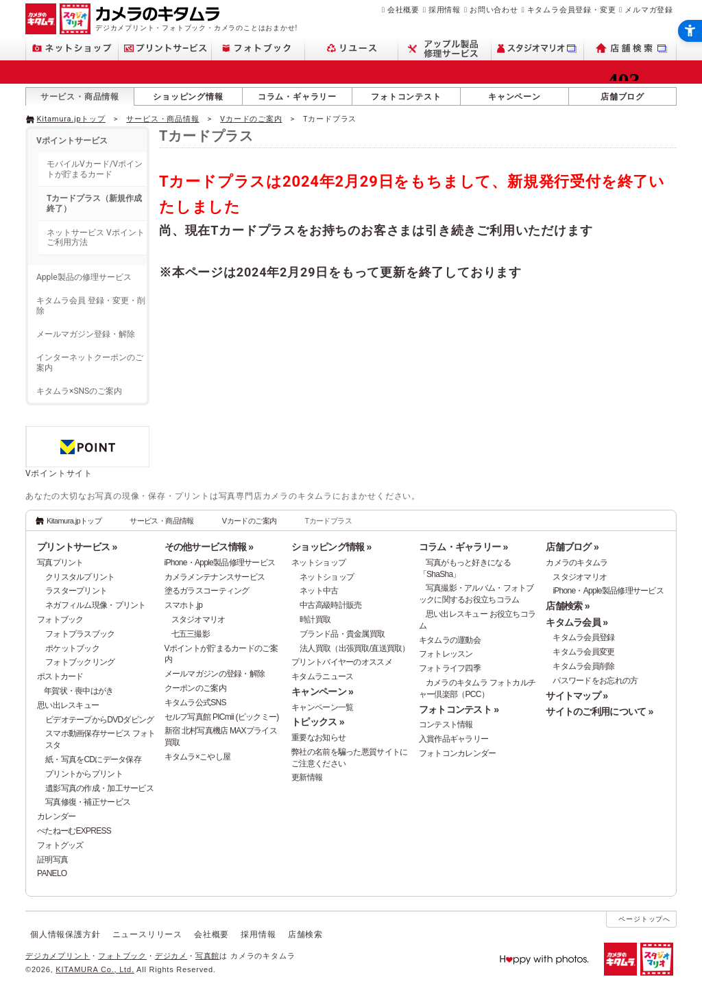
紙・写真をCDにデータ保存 (93, 759)
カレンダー (56, 816)
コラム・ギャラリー (297, 97)
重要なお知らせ (318, 737)
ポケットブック (72, 648)
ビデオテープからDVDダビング (99, 719)
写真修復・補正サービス (87, 802)
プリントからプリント (84, 774)
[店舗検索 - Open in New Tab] (630, 48)
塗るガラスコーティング (207, 591)
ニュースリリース (147, 934)
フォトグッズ (60, 845)
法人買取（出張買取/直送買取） (355, 648)
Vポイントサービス (72, 140)
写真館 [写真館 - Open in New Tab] (207, 956)
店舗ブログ (622, 97)
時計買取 (315, 619)
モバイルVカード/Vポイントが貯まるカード (95, 168)
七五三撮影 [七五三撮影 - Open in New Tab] (190, 634)
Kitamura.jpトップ (71, 119)
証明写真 (52, 859)
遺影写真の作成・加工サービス (99, 788)
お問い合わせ (494, 9)
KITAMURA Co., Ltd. (95, 969)
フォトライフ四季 (450, 668)
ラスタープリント (76, 591)
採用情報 (444, 9)
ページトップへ (644, 919)
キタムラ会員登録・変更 (571, 9)
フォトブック (60, 619)
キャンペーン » (322, 691)
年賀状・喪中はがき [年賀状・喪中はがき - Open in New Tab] (79, 691)
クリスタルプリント (80, 577)
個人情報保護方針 (65, 934)
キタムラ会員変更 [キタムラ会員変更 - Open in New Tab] (583, 652)
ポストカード (60, 676)
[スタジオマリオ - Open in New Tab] (538, 48)
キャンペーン (514, 97)
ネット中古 (319, 591)
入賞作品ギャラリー (454, 739)
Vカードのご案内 (251, 119)
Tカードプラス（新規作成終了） (94, 203)
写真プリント (60, 562)
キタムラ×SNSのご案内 (79, 391)
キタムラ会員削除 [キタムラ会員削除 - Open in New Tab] (583, 666)
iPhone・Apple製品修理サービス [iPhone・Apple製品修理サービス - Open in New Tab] (608, 591)
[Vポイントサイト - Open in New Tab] (87, 462)
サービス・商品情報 (79, 97)
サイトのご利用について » (599, 711)
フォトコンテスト (406, 97)
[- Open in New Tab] (648, 118)
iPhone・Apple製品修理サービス (220, 562)
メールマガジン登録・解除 (85, 334)
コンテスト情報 (446, 724)
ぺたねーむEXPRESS (74, 831)
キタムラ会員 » (576, 622)
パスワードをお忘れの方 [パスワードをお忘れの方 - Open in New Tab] (595, 680)
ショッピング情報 (188, 97)
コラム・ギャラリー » (463, 546)
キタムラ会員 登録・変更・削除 (90, 305)
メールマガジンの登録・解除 (215, 674)
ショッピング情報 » (331, 546)
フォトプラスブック (80, 634)
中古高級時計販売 (330, 605)
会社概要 (403, 9)
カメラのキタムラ (576, 562)
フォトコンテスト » (458, 709)
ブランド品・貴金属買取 (342, 634)
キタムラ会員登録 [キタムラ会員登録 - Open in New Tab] (583, 637)
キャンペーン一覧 (322, 707)
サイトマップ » (576, 695)
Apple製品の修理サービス (84, 277)
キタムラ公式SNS (195, 702)
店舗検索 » (567, 605)
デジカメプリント (57, 956)
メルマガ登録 (649, 9)
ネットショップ (318, 562)
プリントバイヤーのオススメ (341, 662)
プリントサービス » (77, 546)
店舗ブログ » (572, 546)
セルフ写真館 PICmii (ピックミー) (222, 717)
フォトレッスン (446, 654)
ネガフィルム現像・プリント (95, 605)
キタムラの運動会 (450, 640)
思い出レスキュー (68, 705)
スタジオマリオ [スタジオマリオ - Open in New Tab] (198, 619)
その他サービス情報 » (209, 546)
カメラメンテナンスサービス (215, 577)
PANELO (51, 873)
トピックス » (317, 721)
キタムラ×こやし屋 (198, 757)
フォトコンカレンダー (457, 753)
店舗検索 (305, 934)
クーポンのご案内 (195, 688)
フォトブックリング (80, 662)
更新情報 (306, 777)
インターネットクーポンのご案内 (89, 362)
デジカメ (171, 956)
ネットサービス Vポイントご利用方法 (96, 237)
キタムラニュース (322, 676)
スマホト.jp (184, 605)
